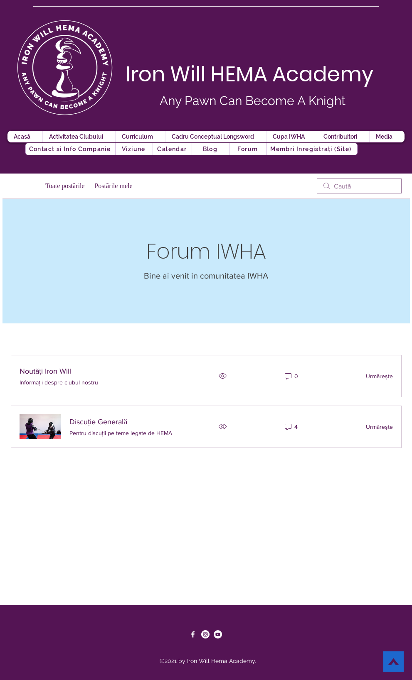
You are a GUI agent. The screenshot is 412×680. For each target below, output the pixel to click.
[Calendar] (173, 149)
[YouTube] (218, 634)
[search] (359, 186)
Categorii (23, 185)
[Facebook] (193, 634)
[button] (211, 149)
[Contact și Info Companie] (70, 149)
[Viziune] (134, 149)
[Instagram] (205, 634)
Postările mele (113, 185)
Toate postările (64, 185)
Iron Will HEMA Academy (249, 74)
